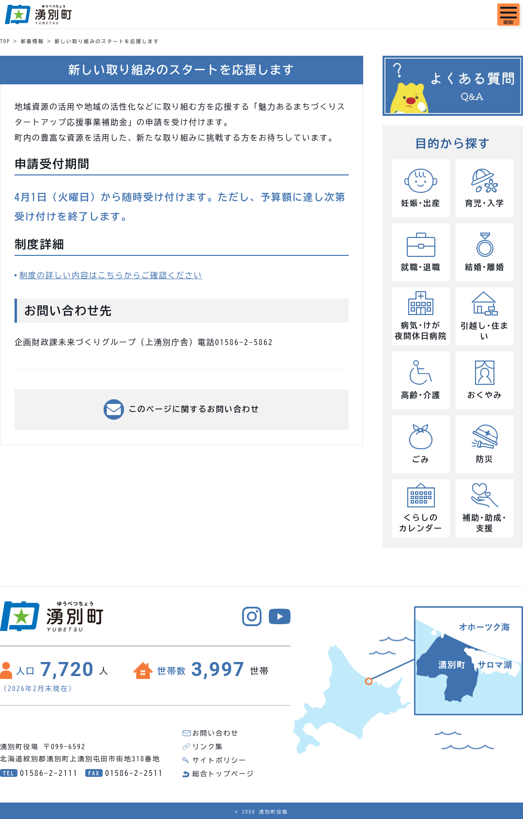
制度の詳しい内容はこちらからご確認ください (110, 275)
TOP (5, 41)
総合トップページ (223, 774)
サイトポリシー (219, 760)
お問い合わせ (215, 733)
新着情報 (32, 41)
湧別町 (38, 14)
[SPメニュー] (508, 14)
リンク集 (207, 746)
